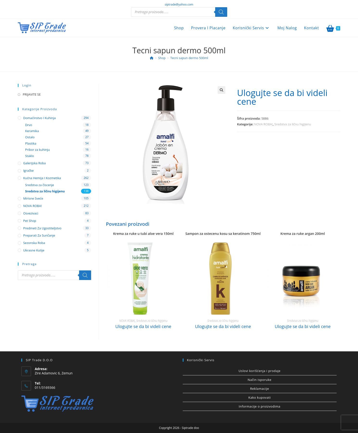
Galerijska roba (34, 163)
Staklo (29, 156)
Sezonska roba (34, 243)
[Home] (151, 58)
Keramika (32, 131)
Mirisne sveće (33, 198)
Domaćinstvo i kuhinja (39, 118)
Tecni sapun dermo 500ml (189, 58)
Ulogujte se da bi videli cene (282, 97)
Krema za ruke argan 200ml (302, 233)
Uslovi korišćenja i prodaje (259, 371)
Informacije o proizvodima (259, 406)
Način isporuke (259, 380)
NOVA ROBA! (263, 124)
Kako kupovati (259, 397)
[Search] (221, 12)
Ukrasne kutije (33, 250)
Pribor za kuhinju (37, 149)
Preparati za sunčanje (39, 235)
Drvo (28, 125)
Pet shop (29, 221)
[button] (221, 90)
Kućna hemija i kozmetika (42, 178)
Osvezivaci (30, 213)
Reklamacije (259, 388)
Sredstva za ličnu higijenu (292, 124)
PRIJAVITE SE (32, 94)
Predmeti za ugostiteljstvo (42, 228)
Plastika (30, 143)
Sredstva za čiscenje (39, 185)
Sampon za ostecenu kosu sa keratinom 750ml (223, 233)
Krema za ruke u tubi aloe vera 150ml (143, 233)
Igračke (28, 170)
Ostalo (29, 137)
